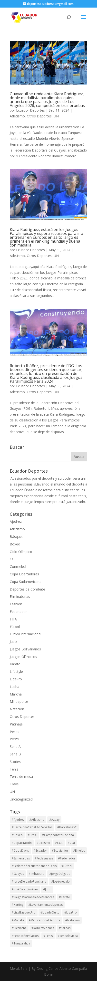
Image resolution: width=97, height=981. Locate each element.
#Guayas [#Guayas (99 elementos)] (18, 874)
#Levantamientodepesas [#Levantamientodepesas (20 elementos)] (45, 905)
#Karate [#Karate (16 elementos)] (64, 897)
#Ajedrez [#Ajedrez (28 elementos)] (18, 820)
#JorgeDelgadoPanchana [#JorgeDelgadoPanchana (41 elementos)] (29, 881)
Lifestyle (16, 671)
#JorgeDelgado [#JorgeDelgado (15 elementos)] (59, 874)
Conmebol (18, 566)
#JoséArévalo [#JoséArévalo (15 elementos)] (60, 881)
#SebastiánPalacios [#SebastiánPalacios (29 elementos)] (25, 936)
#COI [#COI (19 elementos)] (71, 843)
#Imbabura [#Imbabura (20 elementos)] (36, 874)
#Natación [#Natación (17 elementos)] (72, 920)
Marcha (16, 694)
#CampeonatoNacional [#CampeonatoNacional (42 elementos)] (58, 835)
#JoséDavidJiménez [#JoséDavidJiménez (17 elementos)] (25, 889)
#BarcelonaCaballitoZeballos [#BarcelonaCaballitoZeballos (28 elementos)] (32, 827)
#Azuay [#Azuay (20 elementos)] (54, 820)
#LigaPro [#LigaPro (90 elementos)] (70, 912)
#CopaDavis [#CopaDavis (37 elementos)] (20, 850)
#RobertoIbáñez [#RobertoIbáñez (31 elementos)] (42, 928)
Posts (14, 739)
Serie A (15, 746)
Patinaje (16, 724)
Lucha (14, 686)
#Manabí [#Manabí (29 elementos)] (18, 920)
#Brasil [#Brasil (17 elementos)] (32, 835)
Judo (13, 641)
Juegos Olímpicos (23, 656)
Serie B (15, 754)
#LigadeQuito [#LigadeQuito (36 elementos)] (49, 912)
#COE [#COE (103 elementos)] (59, 843)
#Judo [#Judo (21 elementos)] (47, 889)
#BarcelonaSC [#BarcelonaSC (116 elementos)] (67, 827)
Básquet (16, 536)
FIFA (13, 619)
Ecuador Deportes (30, 110)
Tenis (14, 769)
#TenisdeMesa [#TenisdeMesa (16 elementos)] (68, 936)
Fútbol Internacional (25, 634)
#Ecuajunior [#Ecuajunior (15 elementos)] (60, 850)
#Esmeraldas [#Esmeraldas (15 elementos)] (21, 858)
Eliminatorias (20, 596)
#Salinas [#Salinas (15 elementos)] (64, 928)
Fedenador (18, 611)
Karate (15, 664)
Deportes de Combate (27, 589)
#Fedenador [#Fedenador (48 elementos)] (66, 858)
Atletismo (17, 116)
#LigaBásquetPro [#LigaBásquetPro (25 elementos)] (24, 912)
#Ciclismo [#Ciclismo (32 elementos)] (43, 843)
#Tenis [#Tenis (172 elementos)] (48, 936)
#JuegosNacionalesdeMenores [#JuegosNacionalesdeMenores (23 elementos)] (33, 897)
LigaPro (16, 679)
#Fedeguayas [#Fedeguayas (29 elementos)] (44, 858)
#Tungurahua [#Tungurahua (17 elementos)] (21, 943)
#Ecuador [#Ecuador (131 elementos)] (40, 850)
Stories (15, 761)
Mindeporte (19, 701)
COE (13, 559)
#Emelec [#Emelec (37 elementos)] (79, 850)
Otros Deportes (39, 116)
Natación (17, 709)
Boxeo (15, 544)
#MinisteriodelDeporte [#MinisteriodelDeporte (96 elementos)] (44, 920)
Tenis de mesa (21, 776)
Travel (14, 784)
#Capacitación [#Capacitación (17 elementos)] (22, 843)
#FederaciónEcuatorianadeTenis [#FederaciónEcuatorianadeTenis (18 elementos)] (34, 866)
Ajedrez (16, 521)
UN (56, 116)
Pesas (14, 731)
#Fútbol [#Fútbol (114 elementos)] (66, 866)
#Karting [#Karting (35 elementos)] (17, 905)
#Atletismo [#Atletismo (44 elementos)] (36, 820)
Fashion (16, 604)
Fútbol (15, 626)
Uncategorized (21, 799)
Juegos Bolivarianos (25, 649)
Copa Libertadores (24, 574)
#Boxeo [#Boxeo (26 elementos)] (17, 835)
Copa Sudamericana (25, 581)
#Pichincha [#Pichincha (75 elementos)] (19, 928)
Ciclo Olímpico (21, 551)
